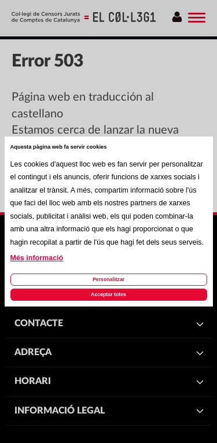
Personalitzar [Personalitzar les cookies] (108, 279)
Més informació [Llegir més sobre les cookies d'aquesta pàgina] (37, 258)
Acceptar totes (108, 294)
